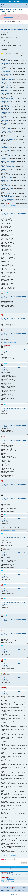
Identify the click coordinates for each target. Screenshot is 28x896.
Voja (3, 880)
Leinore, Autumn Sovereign (8, 196)
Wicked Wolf (5, 125)
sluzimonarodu (3, 25)
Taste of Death (5, 60)
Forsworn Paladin (6, 66)
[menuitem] (3, 4)
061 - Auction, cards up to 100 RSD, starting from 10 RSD (12, 10)
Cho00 (5, 404)
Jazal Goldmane (5, 183)
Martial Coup (5, 85)
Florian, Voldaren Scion (7, 172)
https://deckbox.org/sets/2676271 (10, 205)
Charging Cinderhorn (6, 134)
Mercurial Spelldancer (7, 106)
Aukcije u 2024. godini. (5, 18)
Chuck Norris (4, 872)
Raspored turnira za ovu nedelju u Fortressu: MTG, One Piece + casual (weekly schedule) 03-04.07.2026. (14, 875)
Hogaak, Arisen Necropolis (8, 161)
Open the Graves (6, 68)
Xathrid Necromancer (7, 71)
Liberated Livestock (6, 82)
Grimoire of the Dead (6, 193)
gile (6, 13)
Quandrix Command (6, 163)
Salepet (5, 584)
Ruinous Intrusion (6, 112)
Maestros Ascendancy (7, 177)
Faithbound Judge (6, 185)
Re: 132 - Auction (10, 878)
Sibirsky (5, 363)
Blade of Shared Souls (7, 109)
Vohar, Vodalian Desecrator (8, 199)
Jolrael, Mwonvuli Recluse (8, 131)
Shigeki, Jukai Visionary (7, 117)
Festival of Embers (6, 142)
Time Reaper (5, 76)
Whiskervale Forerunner (7, 98)
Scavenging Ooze (6, 123)
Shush (4, 436)
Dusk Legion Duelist (6, 90)
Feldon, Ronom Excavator (8, 139)
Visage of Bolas (5, 150)
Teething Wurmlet (6, 128)
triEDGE (15, 13)
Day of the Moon (5, 144)
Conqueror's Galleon (6, 155)
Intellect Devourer (6, 63)
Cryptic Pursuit (5, 174)
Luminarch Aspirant (6, 87)
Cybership (4, 158)
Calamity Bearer (5, 147)
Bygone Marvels (5, 115)
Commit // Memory (6, 101)
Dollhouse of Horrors (6, 153)
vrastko (11, 13)
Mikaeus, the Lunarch (7, 180)
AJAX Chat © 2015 (7, 887)
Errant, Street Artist (6, 104)
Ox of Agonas (5, 191)
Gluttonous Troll (5, 169)
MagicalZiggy (6, 292)
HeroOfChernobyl (7, 345)
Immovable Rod (5, 93)
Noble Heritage (5, 96)
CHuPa (8, 13)
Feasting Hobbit (5, 120)
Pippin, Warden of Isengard (8, 166)
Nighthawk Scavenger (7, 57)
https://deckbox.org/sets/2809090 (10, 342)
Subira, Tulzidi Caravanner (8, 136)
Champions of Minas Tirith (8, 79)
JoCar (2, 421)
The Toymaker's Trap (6, 74)
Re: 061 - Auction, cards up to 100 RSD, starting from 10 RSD (13, 214)
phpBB (10, 893)
